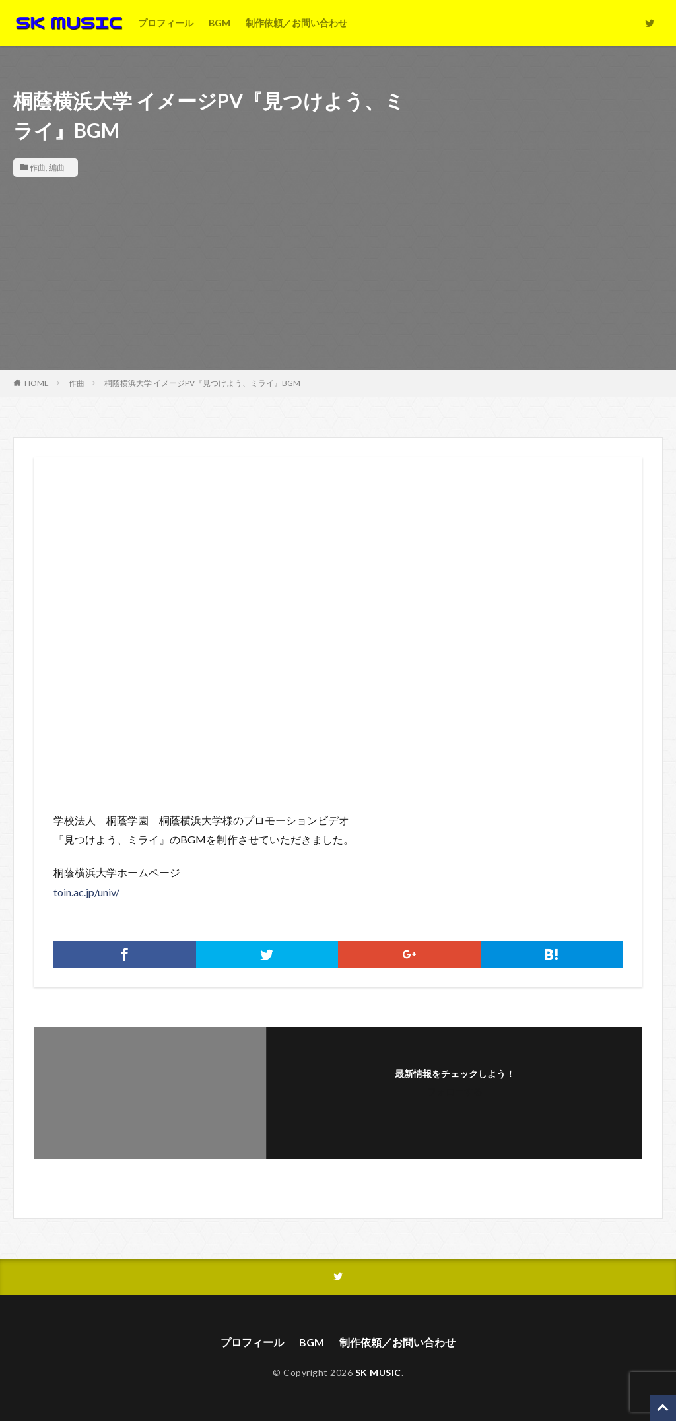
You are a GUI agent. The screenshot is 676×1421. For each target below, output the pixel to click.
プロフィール (165, 22)
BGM (219, 22)
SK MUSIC (378, 1372)
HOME (36, 383)
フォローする (455, 1091)
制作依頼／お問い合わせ (296, 22)
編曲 (57, 167)
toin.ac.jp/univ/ (86, 892)
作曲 (38, 167)
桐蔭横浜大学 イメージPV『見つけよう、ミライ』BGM (202, 383)
